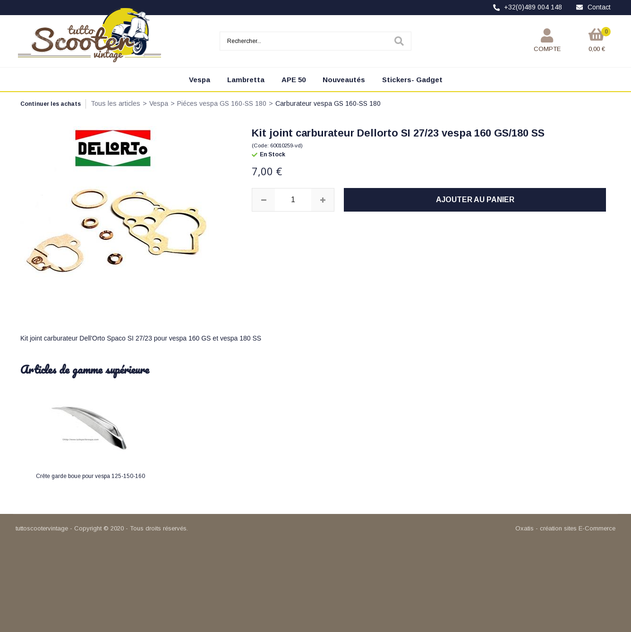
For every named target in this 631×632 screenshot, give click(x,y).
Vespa (199, 80)
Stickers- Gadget (412, 80)
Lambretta (245, 80)
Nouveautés (344, 80)
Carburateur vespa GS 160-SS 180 (328, 103)
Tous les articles (115, 103)
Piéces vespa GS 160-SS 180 (221, 103)
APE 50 (293, 80)
